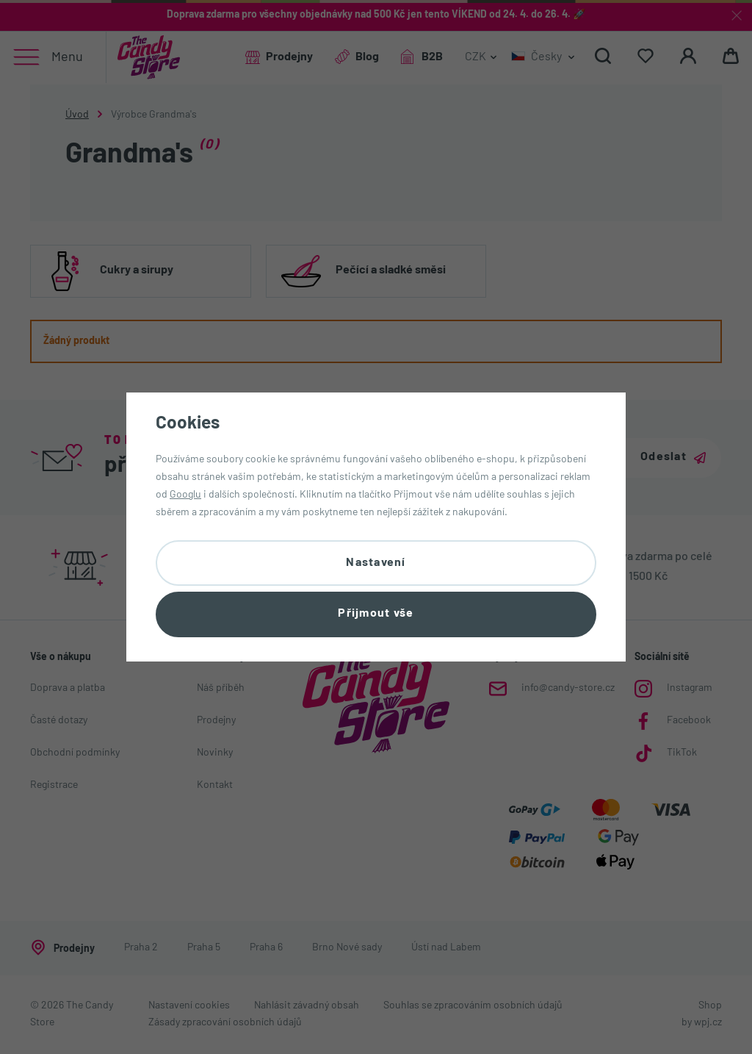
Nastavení (376, 562)
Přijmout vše (375, 614)
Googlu (185, 493)
